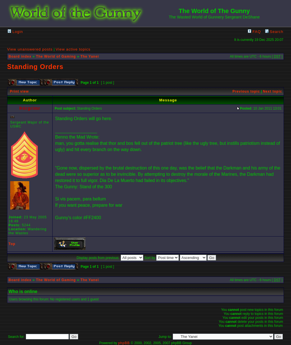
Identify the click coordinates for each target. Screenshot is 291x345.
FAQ (254, 32)
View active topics (73, 49)
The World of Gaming (56, 56)
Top (12, 244)
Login (15, 32)
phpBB (124, 343)
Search (274, 32)
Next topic (272, 91)
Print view (19, 91)
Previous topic (246, 91)
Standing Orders (35, 66)
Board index (20, 56)
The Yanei (89, 56)
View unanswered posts (30, 49)
